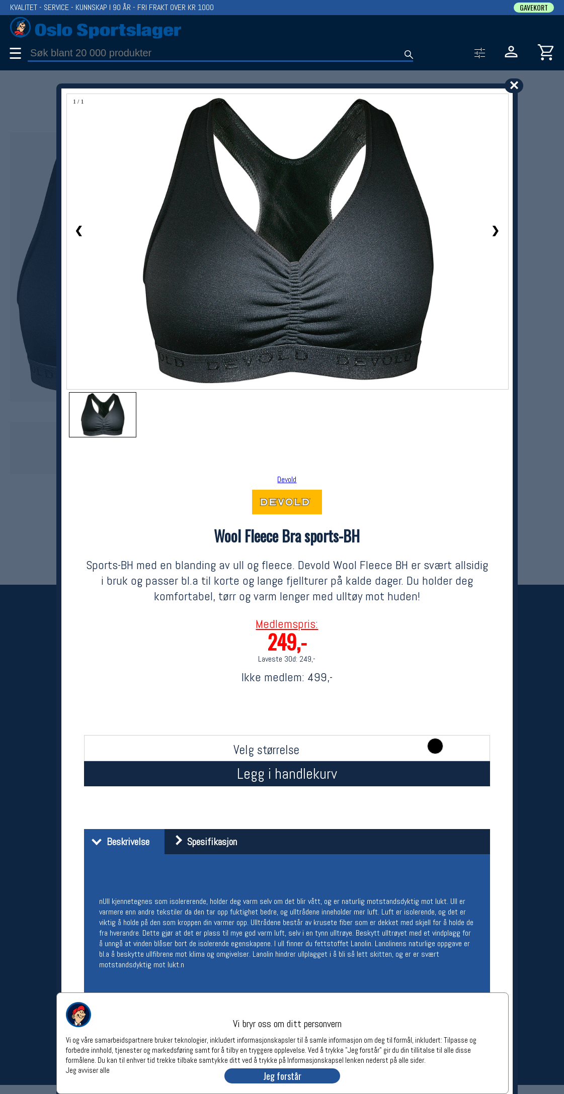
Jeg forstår (282, 1075)
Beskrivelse (118, 841)
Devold (286, 479)
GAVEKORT (534, 8)
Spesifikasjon (202, 841)
